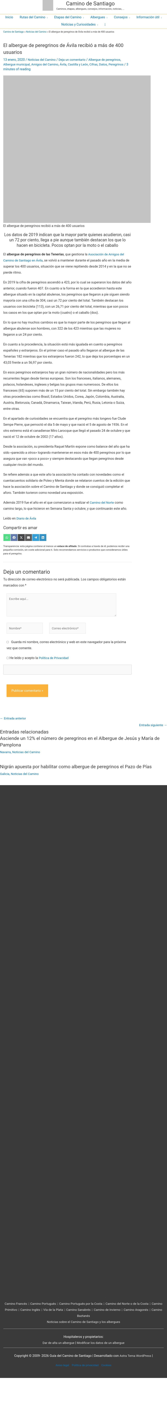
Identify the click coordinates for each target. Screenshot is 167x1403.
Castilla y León (81, 64)
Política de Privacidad (54, 658)
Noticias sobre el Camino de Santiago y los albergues (83, 1347)
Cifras (98, 64)
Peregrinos (122, 64)
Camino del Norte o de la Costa (135, 1329)
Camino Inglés (48, 1335)
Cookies (110, 1390)
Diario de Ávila (27, 518)
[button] (105, 25)
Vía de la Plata (72, 1335)
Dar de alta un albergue (57, 1368)
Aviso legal (59, 1390)
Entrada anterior (13, 719)
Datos (108, 64)
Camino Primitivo (22, 1335)
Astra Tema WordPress (135, 1381)
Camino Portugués (47, 1329)
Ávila (66, 64)
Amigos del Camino (47, 64)
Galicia (5, 775)
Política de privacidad (85, 1390)
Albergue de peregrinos (108, 60)
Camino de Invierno (129, 1335)
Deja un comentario (74, 60)
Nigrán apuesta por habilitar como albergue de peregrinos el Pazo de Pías (80, 767)
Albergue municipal (17, 64)
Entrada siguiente (152, 726)
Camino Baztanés (92, 1341)
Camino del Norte (102, 502)
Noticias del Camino (36, 31)
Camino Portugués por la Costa (86, 1329)
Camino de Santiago (90, 3)
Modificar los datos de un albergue (101, 1368)
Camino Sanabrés (99, 1335)
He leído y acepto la (39, 658)
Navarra (5, 753)
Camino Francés (18, 1329)
